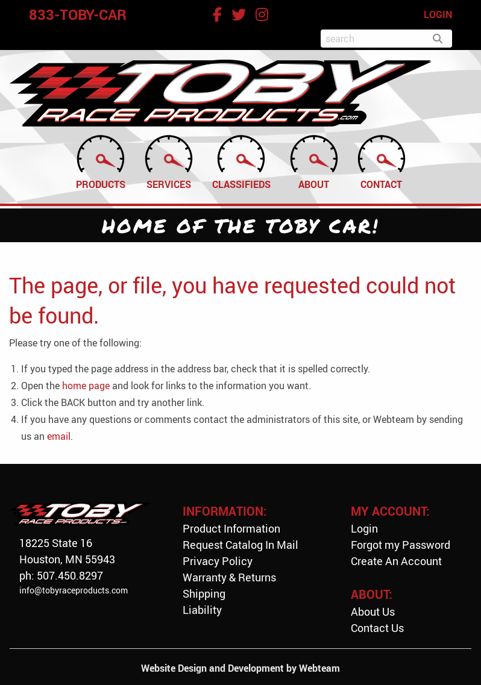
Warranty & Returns (229, 577)
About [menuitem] (314, 161)
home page (86, 385)
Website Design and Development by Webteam (240, 668)
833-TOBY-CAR (78, 14)
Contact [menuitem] (381, 161)
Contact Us (377, 628)
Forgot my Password (400, 544)
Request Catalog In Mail (240, 544)
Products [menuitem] (100, 161)
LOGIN (438, 14)
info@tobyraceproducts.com (73, 590)
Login (364, 528)
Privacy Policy (218, 561)
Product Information (231, 528)
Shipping (204, 593)
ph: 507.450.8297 (61, 575)
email (59, 436)
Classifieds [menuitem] (241, 161)
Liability (202, 609)
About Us (373, 611)
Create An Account (396, 561)
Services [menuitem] (169, 161)
